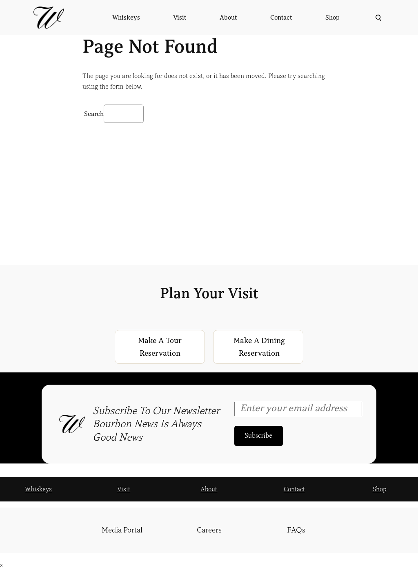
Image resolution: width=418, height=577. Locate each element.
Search (94, 114)
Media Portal (122, 530)
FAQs (296, 530)
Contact (294, 489)
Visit (123, 489)
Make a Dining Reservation (259, 347)
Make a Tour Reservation (160, 347)
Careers (209, 530)
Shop (380, 489)
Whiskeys (38, 489)
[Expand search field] (377, 18)
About (208, 489)
